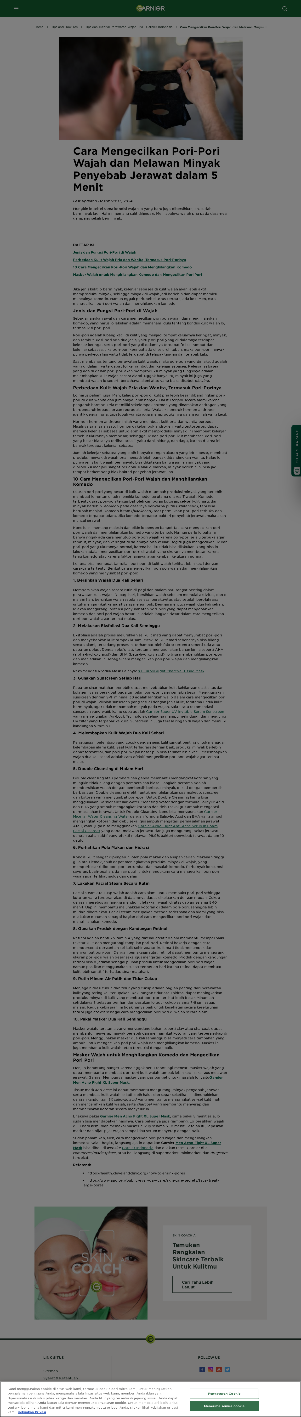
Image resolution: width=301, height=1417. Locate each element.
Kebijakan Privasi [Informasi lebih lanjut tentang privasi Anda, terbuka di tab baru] (32, 1412)
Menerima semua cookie (224, 1406)
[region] (150, 1399)
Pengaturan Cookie (224, 1393)
